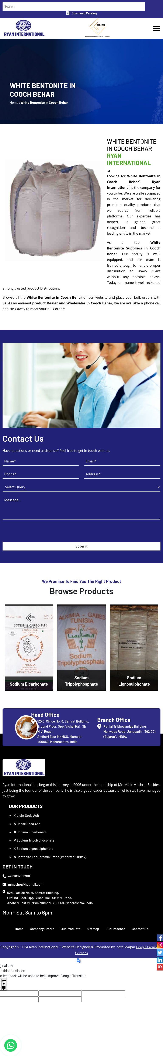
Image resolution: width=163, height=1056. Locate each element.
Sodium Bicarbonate (30, 832)
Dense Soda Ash (26, 824)
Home (19, 929)
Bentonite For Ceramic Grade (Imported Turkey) (49, 857)
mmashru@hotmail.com (23, 884)
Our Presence (115, 929)
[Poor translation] (4, 984)
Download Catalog (81, 13)
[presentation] (35, 533)
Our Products (70, 929)
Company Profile (42, 929)
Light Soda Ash (26, 815)
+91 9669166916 (16, 876)
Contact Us (140, 929)
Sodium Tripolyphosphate (33, 840)
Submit (82, 546)
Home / (15, 102)
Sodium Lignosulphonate (33, 848)
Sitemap (93, 929)
